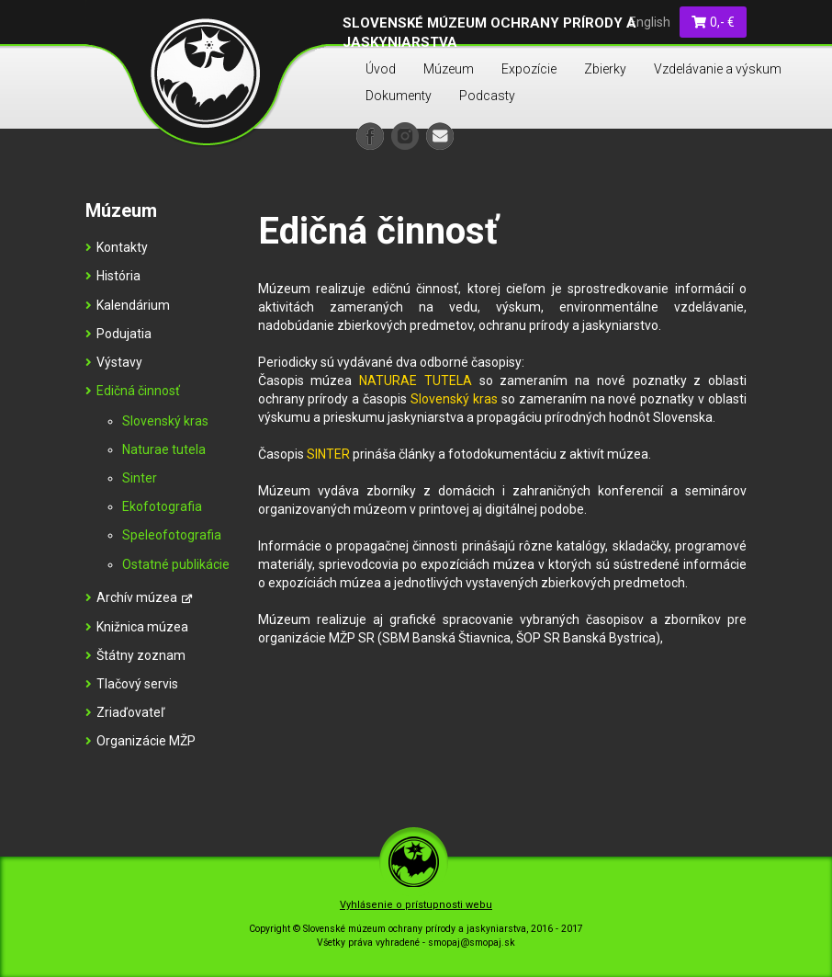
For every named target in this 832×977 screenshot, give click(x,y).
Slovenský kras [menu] (165, 421)
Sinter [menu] (139, 478)
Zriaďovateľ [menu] (124, 712)
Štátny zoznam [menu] (135, 655)
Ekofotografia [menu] (162, 506)
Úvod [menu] (380, 69)
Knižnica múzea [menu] (136, 626)
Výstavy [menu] (113, 362)
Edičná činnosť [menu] (132, 390)
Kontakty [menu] (116, 247)
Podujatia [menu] (118, 333)
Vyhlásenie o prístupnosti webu (416, 905)
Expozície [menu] (529, 69)
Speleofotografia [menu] (171, 535)
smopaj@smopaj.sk (471, 943)
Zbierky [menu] (605, 69)
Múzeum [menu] (448, 69)
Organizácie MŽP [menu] (140, 740)
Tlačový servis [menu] (131, 683)
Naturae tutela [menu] (164, 449)
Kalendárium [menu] (127, 305)
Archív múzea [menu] (138, 597)
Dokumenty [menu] (398, 95)
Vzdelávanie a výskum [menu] (717, 69)
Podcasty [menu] (487, 95)
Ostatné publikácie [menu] (176, 564)
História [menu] (113, 275)
